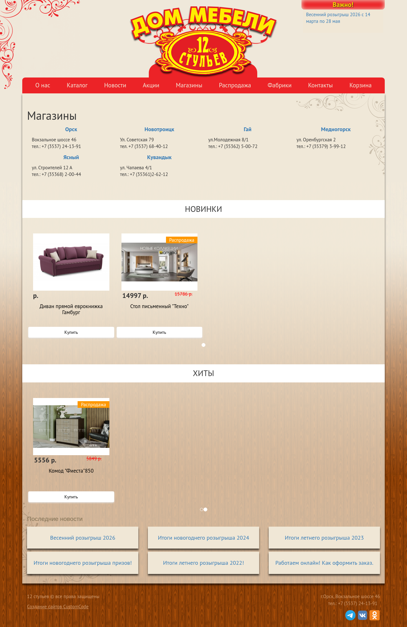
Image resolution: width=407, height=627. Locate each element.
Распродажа (235, 85)
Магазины (189, 85)
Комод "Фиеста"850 (71, 471)
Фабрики (280, 85)
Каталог (77, 85)
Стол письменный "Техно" (159, 306)
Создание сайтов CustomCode (57, 606)
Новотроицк (159, 129)
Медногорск (336, 129)
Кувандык (159, 157)
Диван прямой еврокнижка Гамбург (71, 309)
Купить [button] (71, 332)
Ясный (71, 157)
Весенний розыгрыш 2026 (82, 537)
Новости (115, 85)
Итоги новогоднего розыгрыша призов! (82, 562)
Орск (71, 129)
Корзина (360, 85)
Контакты (320, 85)
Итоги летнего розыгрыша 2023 (324, 537)
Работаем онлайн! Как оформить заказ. (324, 562)
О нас (42, 85)
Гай (248, 129)
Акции (151, 85)
